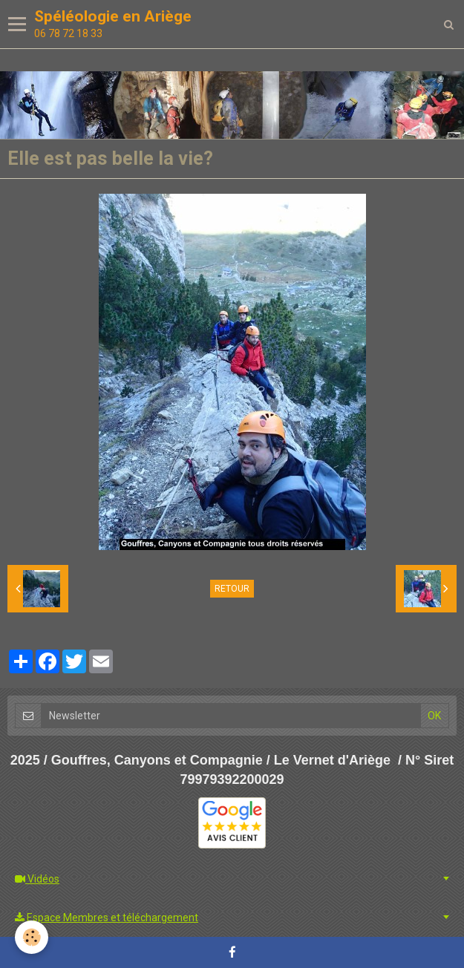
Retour (232, 588)
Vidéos (37, 879)
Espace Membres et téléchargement (106, 917)
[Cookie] (31, 937)
